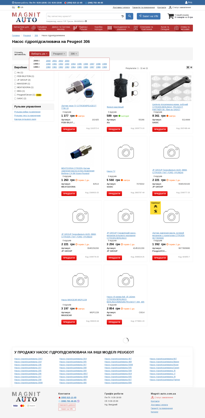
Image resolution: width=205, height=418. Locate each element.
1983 (67, 67)
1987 (92, 67)
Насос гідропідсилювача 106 (27, 365)
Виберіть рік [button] (39, 53)
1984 (73, 67)
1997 (92, 64)
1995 (79, 64)
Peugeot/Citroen (28, 95)
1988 (98, 67)
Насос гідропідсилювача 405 (73, 380)
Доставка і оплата (121, 7)
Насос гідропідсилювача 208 (27, 380)
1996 (85, 64)
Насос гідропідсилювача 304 (73, 359)
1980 (48, 67)
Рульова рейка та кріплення (27, 112)
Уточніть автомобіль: (20, 53)
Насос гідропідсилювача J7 (163, 374)
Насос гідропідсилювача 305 (73, 362)
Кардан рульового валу (25, 119)
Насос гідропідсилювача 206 (27, 374)
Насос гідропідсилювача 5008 (119, 365)
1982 (61, 67)
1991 (54, 64)
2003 (67, 61)
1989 (104, 67)
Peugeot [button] (58, 53)
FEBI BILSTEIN (24, 76)
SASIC (20, 98)
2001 (54, 61)
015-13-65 (67, 397)
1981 (54, 67)
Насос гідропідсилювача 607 (118, 380)
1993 (67, 64)
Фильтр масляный (115, 107)
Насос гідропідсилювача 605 (118, 377)
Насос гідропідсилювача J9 (163, 377)
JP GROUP (22, 80)
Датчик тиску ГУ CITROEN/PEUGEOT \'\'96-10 (79, 107)
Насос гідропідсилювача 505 (118, 368)
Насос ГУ (111, 171)
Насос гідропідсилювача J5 (163, 371)
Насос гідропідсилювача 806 (118, 383)
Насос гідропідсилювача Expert (164, 368)
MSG (19, 91)
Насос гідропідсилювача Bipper (164, 362)
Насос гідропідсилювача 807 (163, 359)
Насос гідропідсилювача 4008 (74, 377)
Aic (18, 72)
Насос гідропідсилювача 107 (27, 368)
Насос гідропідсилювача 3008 (28, 383)
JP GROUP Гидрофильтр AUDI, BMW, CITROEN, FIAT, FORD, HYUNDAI (169, 171)
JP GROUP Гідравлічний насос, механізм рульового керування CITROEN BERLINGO (121, 235)
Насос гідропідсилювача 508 (118, 371)
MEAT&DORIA (23, 87)
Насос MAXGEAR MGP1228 (74, 300)
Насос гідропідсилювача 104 (27, 362)
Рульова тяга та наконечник (27, 115)
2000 (48, 61)
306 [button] (72, 53)
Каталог (154, 412)
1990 (48, 64)
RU (13, 7)
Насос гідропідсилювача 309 (73, 371)
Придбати (69, 129)
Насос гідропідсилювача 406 (73, 383)
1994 (73, 64)
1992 (61, 64)
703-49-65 (67, 401)
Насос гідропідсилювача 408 (118, 362)
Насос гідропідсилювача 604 (118, 374)
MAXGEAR (22, 83)
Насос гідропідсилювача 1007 (28, 359)
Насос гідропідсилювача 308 (73, 368)
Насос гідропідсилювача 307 (73, 365)
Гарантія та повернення (143, 7)
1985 (79, 67)
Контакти (161, 7)
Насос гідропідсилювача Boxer (164, 365)
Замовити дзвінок (67, 405)
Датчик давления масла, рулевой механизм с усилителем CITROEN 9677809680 (168, 235)
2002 (61, 61)
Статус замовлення (180, 7)
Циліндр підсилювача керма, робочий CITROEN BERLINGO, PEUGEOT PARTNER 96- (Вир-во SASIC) (170, 107)
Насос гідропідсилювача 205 (27, 371)
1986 (85, 67)
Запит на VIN (148, 16)
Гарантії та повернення (162, 408)
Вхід (188, 2)
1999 (104, 64)
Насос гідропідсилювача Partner (165, 380)
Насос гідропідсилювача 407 (118, 359)
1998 (98, 64)
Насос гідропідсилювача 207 (27, 377)
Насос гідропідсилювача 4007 (74, 374)
